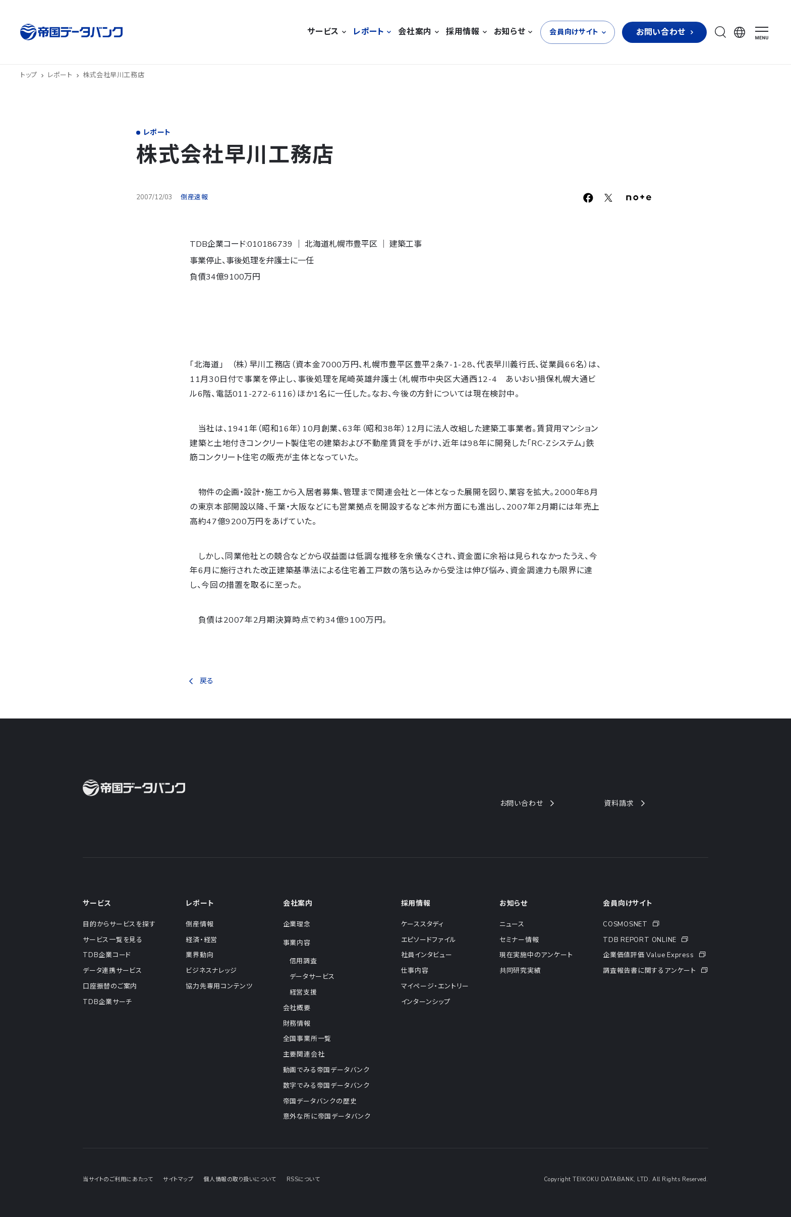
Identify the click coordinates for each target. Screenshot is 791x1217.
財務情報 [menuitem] (297, 1023)
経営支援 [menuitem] (303, 992)
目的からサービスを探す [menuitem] (119, 924)
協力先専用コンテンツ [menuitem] (219, 986)
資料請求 (624, 803)
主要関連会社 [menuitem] (304, 1054)
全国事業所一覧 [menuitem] (307, 1038)
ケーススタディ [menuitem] (422, 924)
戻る (201, 681)
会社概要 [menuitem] (297, 1008)
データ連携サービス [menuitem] (112, 970)
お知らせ (513, 903)
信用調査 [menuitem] (303, 961)
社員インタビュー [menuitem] (427, 955)
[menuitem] (655, 924)
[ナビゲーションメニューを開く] (762, 33)
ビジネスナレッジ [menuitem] (211, 970)
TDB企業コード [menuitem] (107, 955)
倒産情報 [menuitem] (199, 924)
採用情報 (416, 903)
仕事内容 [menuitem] (415, 970)
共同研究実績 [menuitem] (520, 970)
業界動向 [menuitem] (199, 955)
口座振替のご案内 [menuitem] (110, 986)
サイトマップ (178, 1179)
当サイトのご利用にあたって (118, 1179)
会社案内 (298, 903)
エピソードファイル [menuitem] (429, 940)
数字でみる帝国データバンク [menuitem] (326, 1085)
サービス (97, 903)
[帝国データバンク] (72, 32)
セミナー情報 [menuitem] (519, 940)
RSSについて (303, 1179)
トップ (32, 75)
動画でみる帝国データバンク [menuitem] (326, 1070)
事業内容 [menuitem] (297, 943)
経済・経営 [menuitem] (201, 940)
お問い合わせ (526, 803)
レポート (63, 75)
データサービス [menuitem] (312, 976)
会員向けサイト (628, 903)
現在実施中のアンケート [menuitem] (536, 955)
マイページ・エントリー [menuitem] (435, 986)
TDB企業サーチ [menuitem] (107, 1002)
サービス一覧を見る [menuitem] (113, 940)
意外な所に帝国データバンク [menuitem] (327, 1116)
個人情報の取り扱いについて (239, 1179)
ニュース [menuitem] (512, 924)
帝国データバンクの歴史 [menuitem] (320, 1101)
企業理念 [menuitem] (297, 924)
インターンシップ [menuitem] (425, 1002)
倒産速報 (194, 197)
